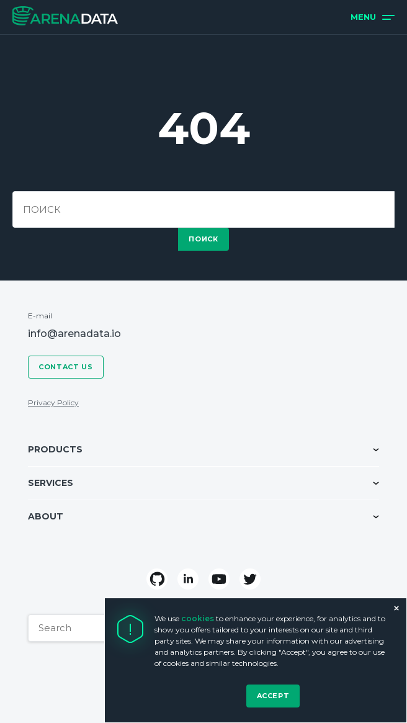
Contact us (65, 366)
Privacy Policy (53, 402)
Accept (273, 695)
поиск (203, 239)
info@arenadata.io (74, 333)
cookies (198, 618)
